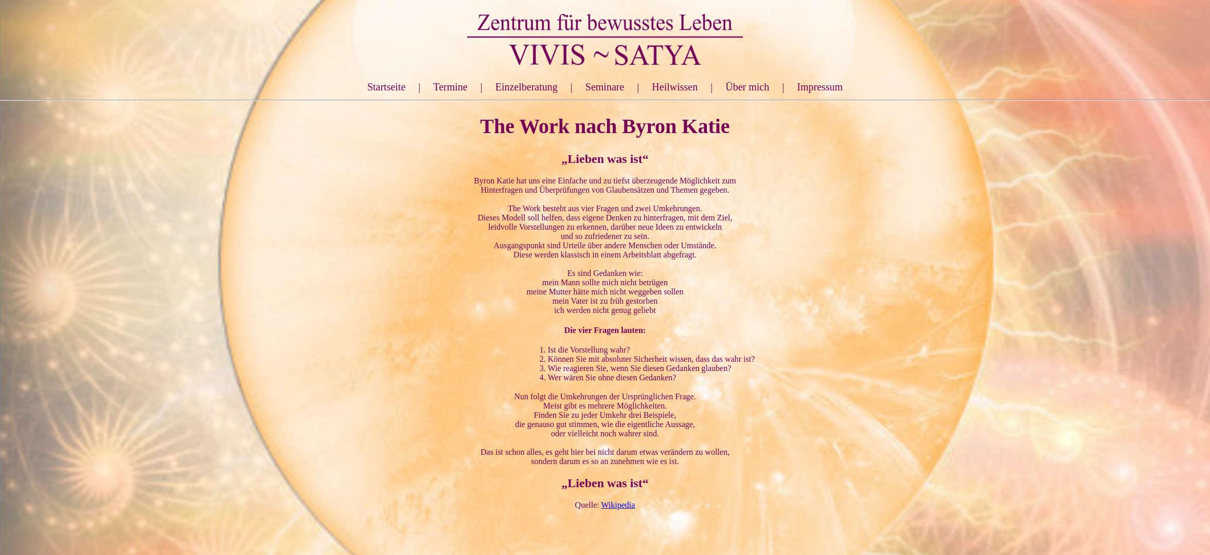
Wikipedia (618, 505)
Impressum (820, 86)
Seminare (605, 86)
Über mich (747, 86)
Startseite (386, 86)
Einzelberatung (526, 86)
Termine (450, 86)
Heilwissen (675, 86)
